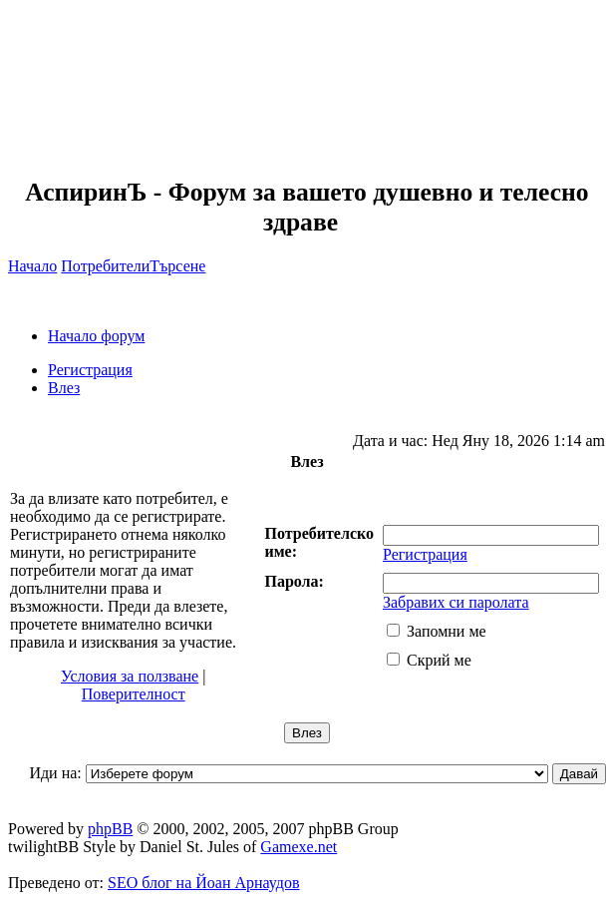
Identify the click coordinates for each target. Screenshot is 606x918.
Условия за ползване (129, 676)
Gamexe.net (298, 846)
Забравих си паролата (456, 602)
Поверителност (133, 694)
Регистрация (90, 369)
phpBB (110, 828)
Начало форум (96, 335)
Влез (64, 387)
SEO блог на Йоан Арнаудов (204, 882)
